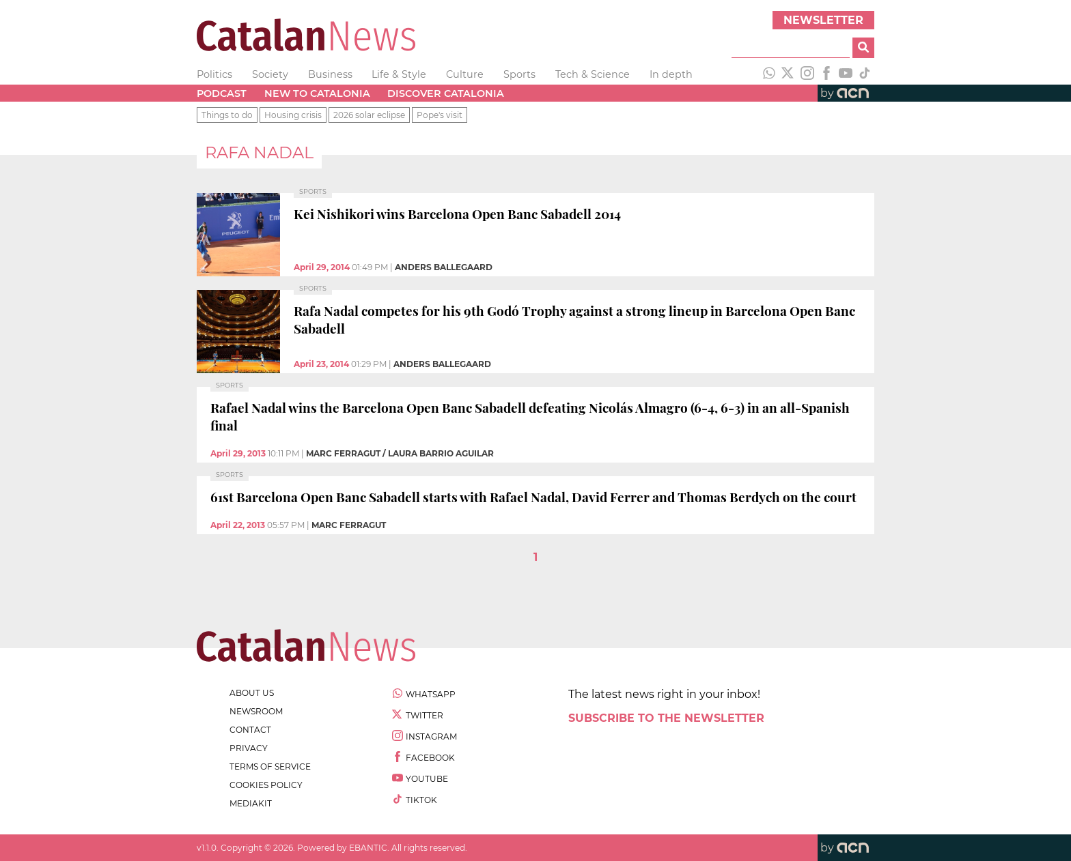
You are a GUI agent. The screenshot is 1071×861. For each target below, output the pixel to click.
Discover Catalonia (445, 93)
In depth (671, 74)
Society (270, 74)
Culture (465, 74)
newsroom (256, 711)
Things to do (227, 115)
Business (330, 74)
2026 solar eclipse (369, 115)
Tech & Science (592, 74)
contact (250, 730)
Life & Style (399, 74)
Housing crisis (293, 115)
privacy (249, 748)
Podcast (222, 93)
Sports (519, 74)
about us (252, 693)
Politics (214, 74)
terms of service (270, 766)
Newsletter (823, 20)
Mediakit (251, 803)
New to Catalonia (317, 93)
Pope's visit (439, 115)
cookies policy (266, 785)
